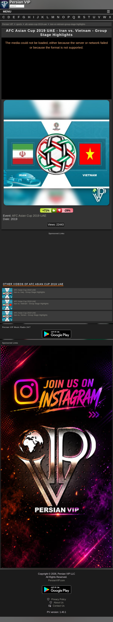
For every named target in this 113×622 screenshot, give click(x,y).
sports (19, 24)
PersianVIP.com (56, 580)
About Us (58, 602)
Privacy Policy (58, 599)
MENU (7, 11)
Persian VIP (7, 24)
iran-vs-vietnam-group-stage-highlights (67, 24)
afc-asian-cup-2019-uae (36, 24)
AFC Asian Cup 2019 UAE (29, 215)
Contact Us (58, 606)
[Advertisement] (56, 258)
